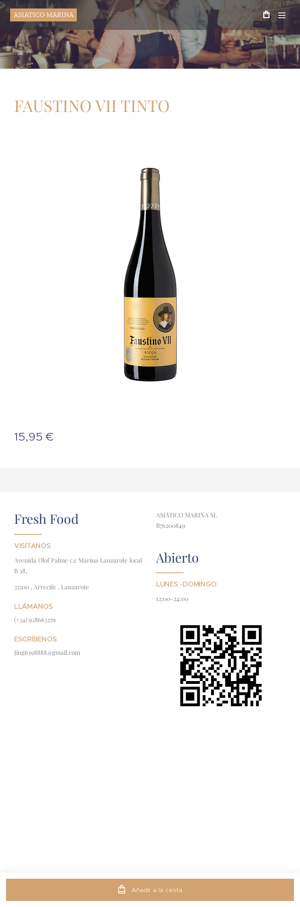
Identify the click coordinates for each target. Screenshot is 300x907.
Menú (281, 15)
